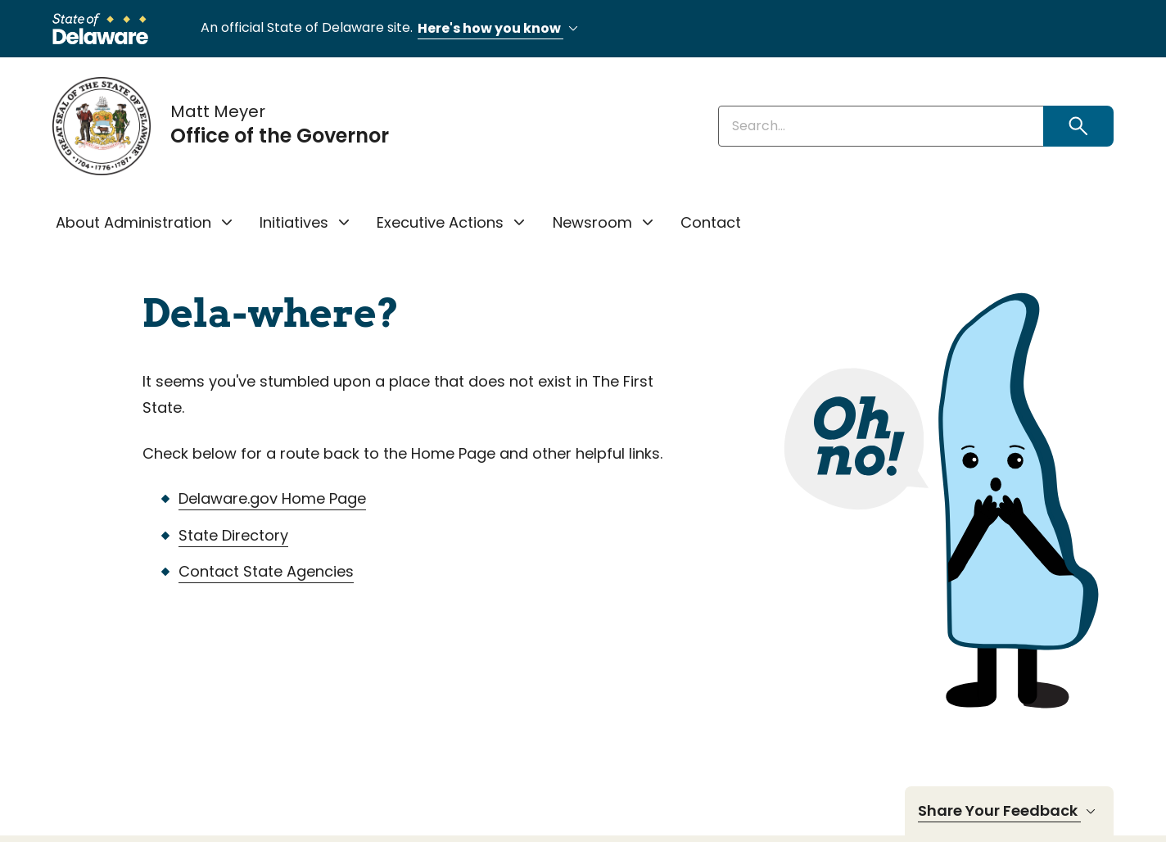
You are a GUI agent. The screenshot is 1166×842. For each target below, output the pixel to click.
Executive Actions (440, 222)
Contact (710, 222)
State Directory (233, 535)
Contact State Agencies (266, 571)
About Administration (133, 222)
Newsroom (592, 222)
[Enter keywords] (881, 126)
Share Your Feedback (1009, 811)
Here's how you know (500, 29)
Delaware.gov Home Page (272, 498)
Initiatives (294, 222)
